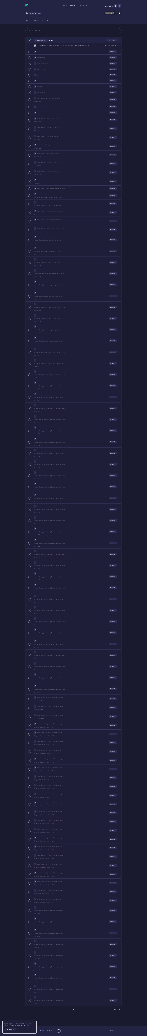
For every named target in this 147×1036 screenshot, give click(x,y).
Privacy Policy (25, 1025)
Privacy (42, 1031)
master (50, 40)
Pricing (73, 6)
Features (63, 6)
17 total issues (111, 40)
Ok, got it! (10, 1029)
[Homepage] (32, 6)
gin (39, 13)
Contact (84, 6)
